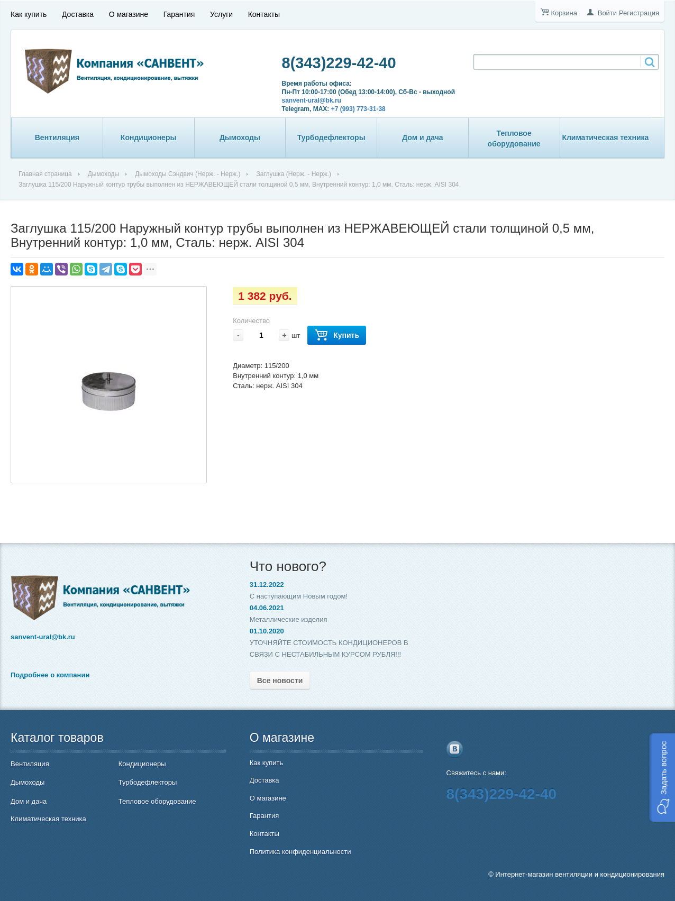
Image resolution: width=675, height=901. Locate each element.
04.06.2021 (267, 608)
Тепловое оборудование (514, 138)
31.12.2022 (267, 585)
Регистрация (639, 13)
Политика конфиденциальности (300, 852)
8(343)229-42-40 (339, 62)
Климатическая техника (605, 137)
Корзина (564, 13)
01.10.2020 (267, 631)
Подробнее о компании (50, 675)
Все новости (280, 680)
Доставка (78, 14)
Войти (607, 13)
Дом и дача (422, 137)
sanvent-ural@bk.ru (311, 100)
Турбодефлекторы (331, 137)
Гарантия (179, 14)
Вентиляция (57, 137)
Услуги (221, 14)
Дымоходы (240, 137)
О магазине (128, 14)
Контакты (264, 14)
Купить (336, 335)
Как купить (29, 14)
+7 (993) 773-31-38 (358, 109)
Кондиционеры (149, 137)
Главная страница (45, 174)
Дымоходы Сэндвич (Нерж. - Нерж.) (187, 174)
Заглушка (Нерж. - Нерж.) (293, 174)
